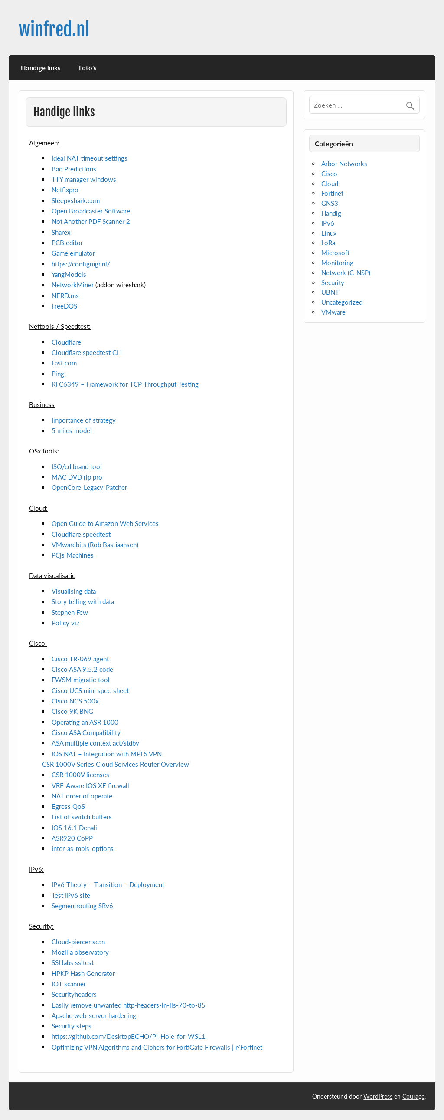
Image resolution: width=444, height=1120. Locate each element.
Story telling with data (83, 601)
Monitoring (337, 262)
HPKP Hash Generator (83, 973)
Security (332, 282)
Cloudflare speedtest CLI (87, 352)
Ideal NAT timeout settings (89, 158)
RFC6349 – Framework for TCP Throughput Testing (125, 384)
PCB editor (67, 242)
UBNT (330, 292)
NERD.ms (65, 295)
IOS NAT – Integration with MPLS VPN (107, 754)
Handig (331, 213)
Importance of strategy (84, 420)
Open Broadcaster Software (91, 211)
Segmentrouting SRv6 (82, 906)
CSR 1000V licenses (80, 774)
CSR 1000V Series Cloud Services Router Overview (115, 764)
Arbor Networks (344, 164)
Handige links (41, 68)
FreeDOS (64, 306)
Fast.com (64, 363)
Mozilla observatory (80, 952)
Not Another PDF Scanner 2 (91, 221)
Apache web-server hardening (94, 1015)
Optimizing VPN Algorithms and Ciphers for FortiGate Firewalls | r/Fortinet (157, 1047)
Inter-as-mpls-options (83, 848)
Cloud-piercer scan (78, 942)
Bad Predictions (74, 169)
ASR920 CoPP (72, 838)
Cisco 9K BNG (72, 711)
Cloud (329, 183)
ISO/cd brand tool (77, 466)
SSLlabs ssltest (73, 962)
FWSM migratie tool (81, 679)
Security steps (71, 1026)
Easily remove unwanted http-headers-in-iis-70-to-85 (129, 1005)
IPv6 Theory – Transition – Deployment (108, 884)
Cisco (329, 173)
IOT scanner (69, 984)
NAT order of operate (82, 796)
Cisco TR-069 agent (80, 659)
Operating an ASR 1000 (85, 722)
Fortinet (332, 193)
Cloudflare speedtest (81, 534)
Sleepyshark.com (76, 200)
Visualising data (74, 591)
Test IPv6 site (71, 895)
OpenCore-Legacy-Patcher (89, 487)
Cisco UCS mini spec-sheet (90, 690)
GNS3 (329, 203)
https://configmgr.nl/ (81, 264)
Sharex (61, 232)
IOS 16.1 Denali (74, 827)
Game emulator (73, 253)
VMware (333, 312)
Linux (328, 233)
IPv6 (327, 223)
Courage (413, 1096)
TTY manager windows (84, 179)
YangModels (69, 274)
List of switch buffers (82, 817)
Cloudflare (66, 342)
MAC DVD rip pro (77, 477)
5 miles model (72, 430)
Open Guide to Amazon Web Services (105, 523)
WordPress (377, 1096)
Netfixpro (65, 190)
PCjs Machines (73, 555)
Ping (58, 374)
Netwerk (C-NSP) (345, 272)
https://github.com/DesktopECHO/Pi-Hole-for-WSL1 (129, 1036)
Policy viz (65, 623)
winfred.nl (54, 30)
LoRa (328, 242)
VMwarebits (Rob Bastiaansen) (95, 545)
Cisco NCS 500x (75, 701)
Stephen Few (70, 612)
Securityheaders (74, 994)
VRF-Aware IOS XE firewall (90, 785)
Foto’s (88, 68)
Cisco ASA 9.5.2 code (82, 669)
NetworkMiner (73, 285)
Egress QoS (68, 806)
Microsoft (335, 252)
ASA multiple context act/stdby (95, 743)
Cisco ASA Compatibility (86, 732)
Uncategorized (341, 302)
